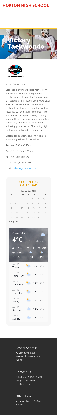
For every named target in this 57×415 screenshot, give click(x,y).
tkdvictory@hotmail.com (25, 168)
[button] (17, 253)
